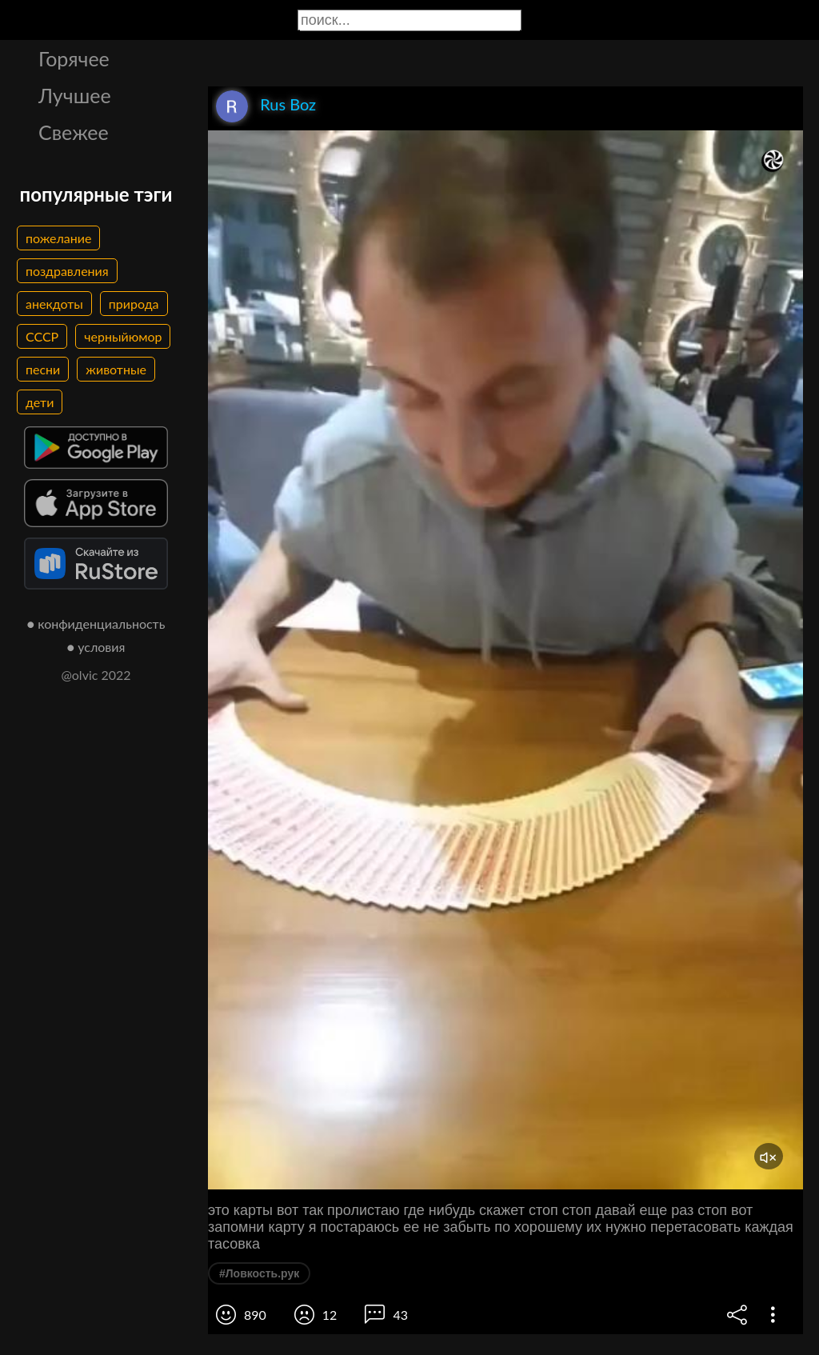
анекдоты (54, 303)
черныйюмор (123, 336)
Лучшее (74, 95)
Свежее (73, 132)
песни (43, 369)
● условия (96, 646)
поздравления (67, 270)
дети (40, 402)
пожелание (58, 238)
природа (134, 303)
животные (116, 369)
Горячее (74, 58)
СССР (42, 336)
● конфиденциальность (96, 623)
